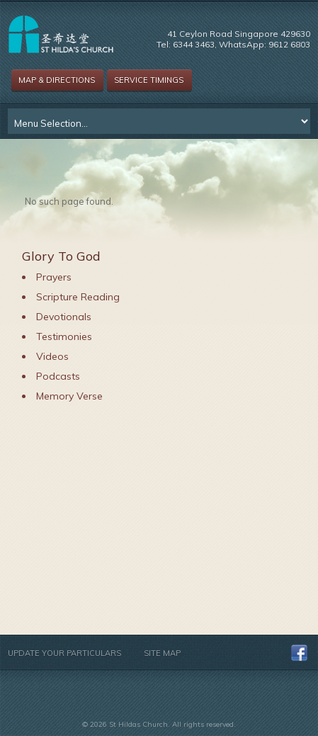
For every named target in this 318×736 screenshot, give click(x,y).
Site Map (162, 653)
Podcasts (58, 376)
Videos (52, 356)
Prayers (54, 277)
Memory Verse (69, 396)
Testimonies (64, 336)
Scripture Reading (78, 296)
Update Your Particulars (64, 653)
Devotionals (63, 316)
